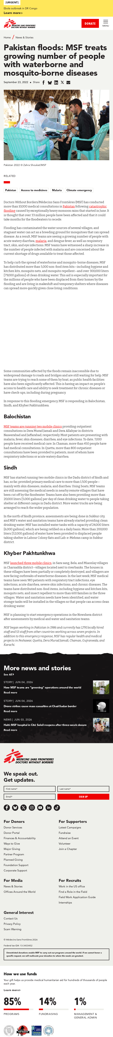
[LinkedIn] (48, 807)
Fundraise (65, 833)
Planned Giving (13, 859)
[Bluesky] (15, 807)
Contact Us (10, 918)
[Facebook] (7, 807)
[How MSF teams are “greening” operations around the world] (56, 687)
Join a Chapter (68, 849)
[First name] (30, 789)
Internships (65, 902)
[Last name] (83, 789)
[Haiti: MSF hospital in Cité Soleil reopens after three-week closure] (56, 724)
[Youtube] (40, 807)
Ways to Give (12, 843)
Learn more (12, 13)
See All (8, 674)
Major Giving (12, 849)
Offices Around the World (19, 891)
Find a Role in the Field (73, 891)
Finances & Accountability (20, 838)
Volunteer (64, 843)
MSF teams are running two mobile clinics (33, 426)
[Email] (30, 797)
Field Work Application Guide (77, 897)
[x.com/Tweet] (23, 807)
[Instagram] (32, 807)
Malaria (57, 190)
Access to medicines (34, 190)
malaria (41, 241)
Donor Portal (12, 833)
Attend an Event (69, 838)
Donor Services (13, 827)
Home (7, 37)
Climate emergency (79, 190)
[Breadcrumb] (56, 37)
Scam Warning (12, 929)
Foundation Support (16, 865)
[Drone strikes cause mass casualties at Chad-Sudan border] (56, 706)
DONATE (90, 23)
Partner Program (14, 854)
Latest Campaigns (70, 827)
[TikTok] (57, 807)
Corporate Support (15, 870)
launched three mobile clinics (30, 563)
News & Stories (24, 37)
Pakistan (10, 190)
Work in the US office (72, 886)
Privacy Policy (12, 924)
